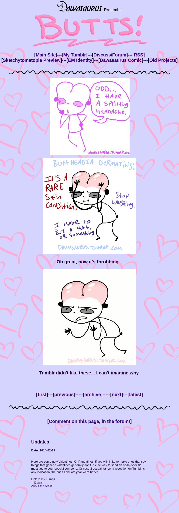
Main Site (46, 54)
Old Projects (162, 60)
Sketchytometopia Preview (31, 60)
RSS (138, 54)
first (42, 394)
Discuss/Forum (109, 54)
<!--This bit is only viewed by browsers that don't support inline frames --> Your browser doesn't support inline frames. (89, 471)
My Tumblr (74, 54)
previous (64, 394)
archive (93, 394)
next (116, 394)
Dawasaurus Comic (121, 60)
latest (135, 394)
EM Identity (80, 60)
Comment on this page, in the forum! (89, 421)
